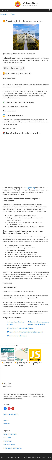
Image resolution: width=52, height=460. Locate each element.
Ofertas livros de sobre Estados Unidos (20, 328)
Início (2, 14)
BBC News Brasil (9, 445)
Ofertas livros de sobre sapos (17, 336)
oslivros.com (47, 457)
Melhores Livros (30, 3)
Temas (13, 14)
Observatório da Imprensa (12, 448)
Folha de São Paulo (9, 434)
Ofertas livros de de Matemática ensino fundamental (25, 332)
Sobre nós (6, 424)
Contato (6, 420)
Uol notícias (7, 441)
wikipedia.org (30, 188)
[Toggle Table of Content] (21, 68)
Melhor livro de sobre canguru (38, 322)
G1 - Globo (7, 438)
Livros (7, 14)
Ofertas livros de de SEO (36, 324)
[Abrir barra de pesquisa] (49, 10)
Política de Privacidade (11, 414)
